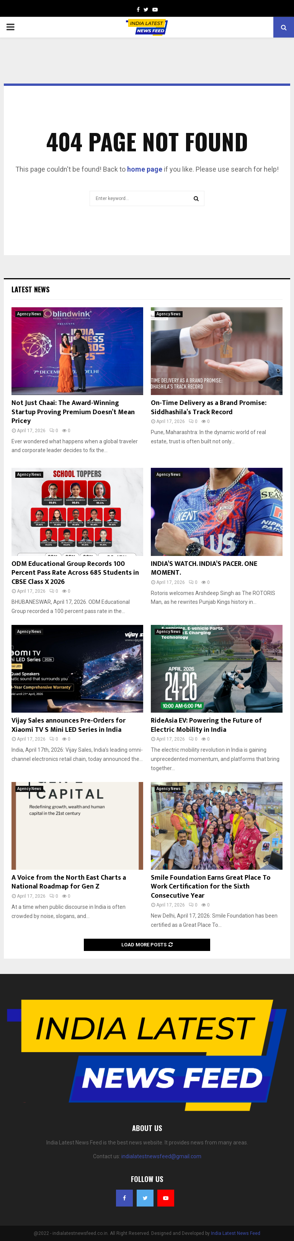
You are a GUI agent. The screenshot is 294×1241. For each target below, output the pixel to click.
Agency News (29, 314)
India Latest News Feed (235, 1233)
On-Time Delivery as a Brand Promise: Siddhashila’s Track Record (208, 407)
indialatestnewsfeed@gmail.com (161, 1156)
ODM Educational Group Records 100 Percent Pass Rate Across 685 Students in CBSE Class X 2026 (75, 573)
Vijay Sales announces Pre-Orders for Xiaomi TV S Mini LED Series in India (68, 725)
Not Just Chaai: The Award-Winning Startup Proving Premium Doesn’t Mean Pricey (73, 412)
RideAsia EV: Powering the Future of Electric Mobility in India (206, 725)
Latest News (30, 289)
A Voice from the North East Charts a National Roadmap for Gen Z (68, 882)
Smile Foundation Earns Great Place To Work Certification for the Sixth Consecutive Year (211, 887)
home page (144, 169)
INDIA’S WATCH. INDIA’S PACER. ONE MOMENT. (204, 568)
